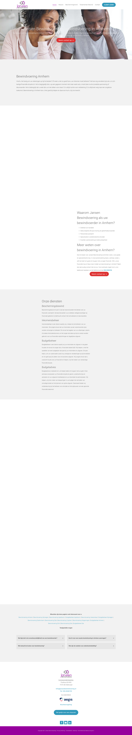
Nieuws (61, 5)
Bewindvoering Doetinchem (36, 620)
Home (54, 5)
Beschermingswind (71, 5)
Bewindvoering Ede (50, 620)
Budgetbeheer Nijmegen (106, 617)
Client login (109, 5)
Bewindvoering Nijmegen (40, 617)
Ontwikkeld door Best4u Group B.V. (86, 730)
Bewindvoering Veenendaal (89, 617)
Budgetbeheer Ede (78, 623)
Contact (97, 5)
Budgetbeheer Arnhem (97, 620)
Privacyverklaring (61, 730)
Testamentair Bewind (86, 5)
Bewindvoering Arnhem (25, 617)
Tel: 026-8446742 (66, 691)
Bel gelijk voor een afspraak (66, 712)
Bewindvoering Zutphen (64, 620)
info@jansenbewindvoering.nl (66, 689)
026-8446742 (108, 270)
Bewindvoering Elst (54, 623)
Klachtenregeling (66, 704)
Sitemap (75, 730)
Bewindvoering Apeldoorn (57, 617)
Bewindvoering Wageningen (81, 620)
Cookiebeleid (69, 730)
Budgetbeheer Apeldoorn (73, 617)
